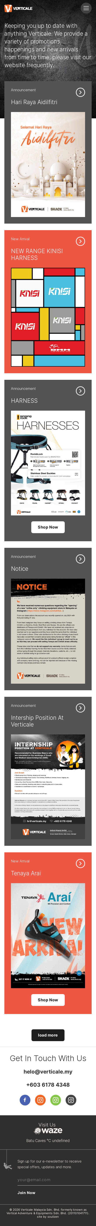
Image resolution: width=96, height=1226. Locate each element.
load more (48, 1035)
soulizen (53, 1216)
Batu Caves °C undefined (48, 1140)
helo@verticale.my (48, 1071)
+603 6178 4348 (48, 1085)
